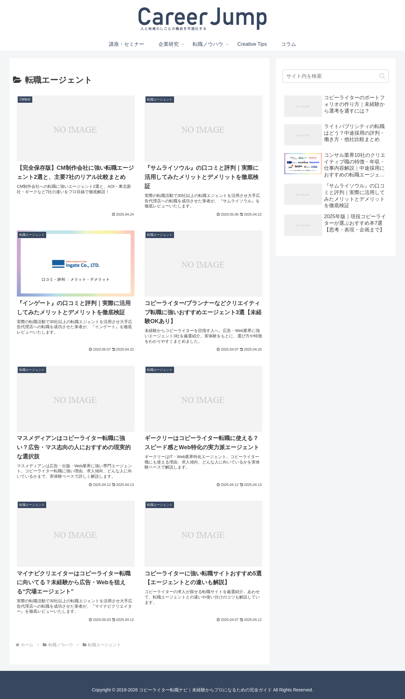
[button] (382, 76)
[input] (336, 76)
